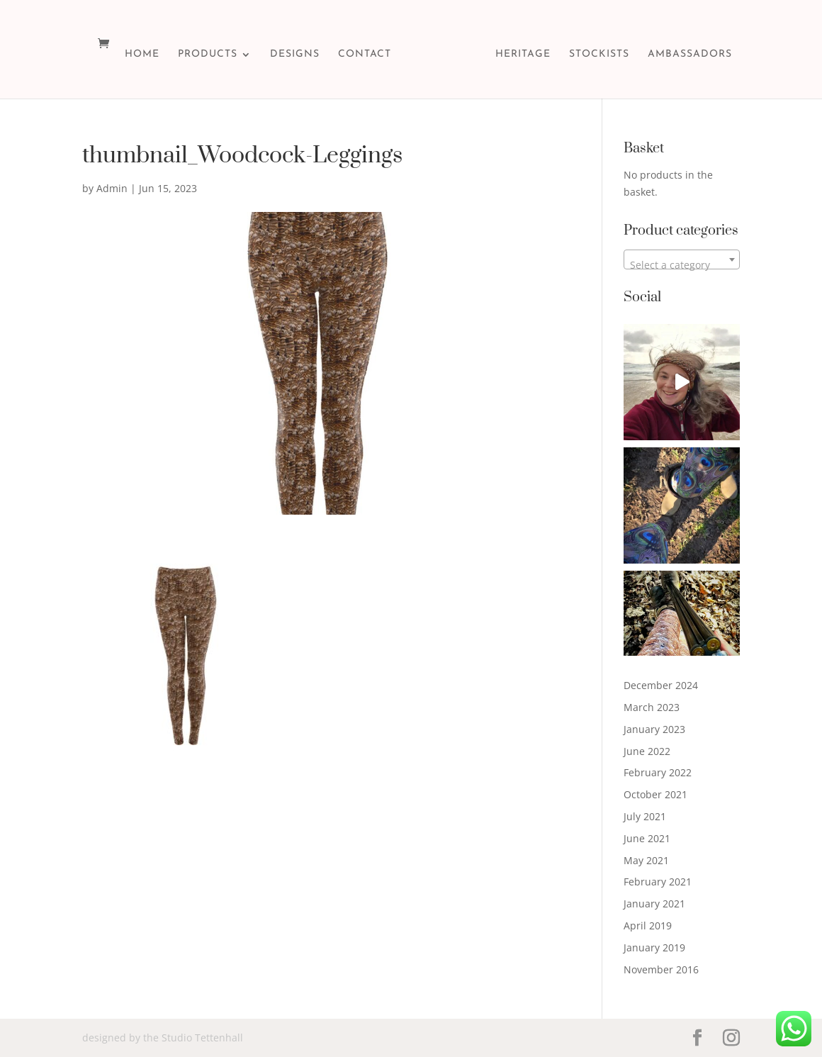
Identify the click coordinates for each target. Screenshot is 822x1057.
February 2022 (658, 772)
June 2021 (647, 838)
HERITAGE (523, 55)
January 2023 (654, 729)
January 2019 (654, 947)
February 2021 (658, 881)
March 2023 (652, 707)
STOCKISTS (599, 55)
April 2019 (648, 925)
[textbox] (681, 265)
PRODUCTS (207, 55)
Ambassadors (690, 55)
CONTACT (364, 55)
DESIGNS (295, 55)
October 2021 (655, 794)
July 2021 (645, 816)
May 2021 (646, 860)
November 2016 (661, 969)
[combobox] (682, 259)
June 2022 (647, 751)
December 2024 (661, 685)
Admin (112, 188)
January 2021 (654, 903)
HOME (142, 55)
